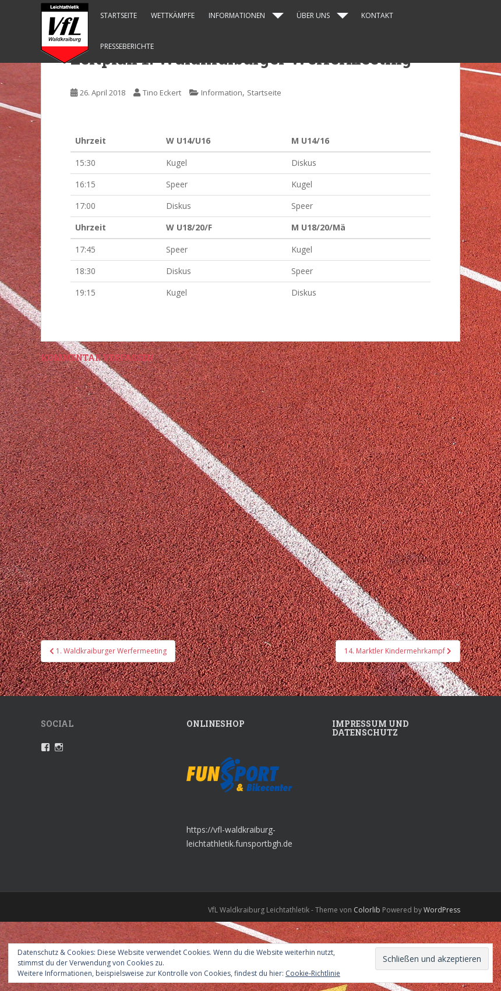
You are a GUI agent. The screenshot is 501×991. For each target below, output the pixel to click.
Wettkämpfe (173, 15)
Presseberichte (127, 46)
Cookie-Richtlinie (312, 973)
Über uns (313, 15)
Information (221, 92)
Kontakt (377, 15)
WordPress (442, 910)
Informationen (237, 15)
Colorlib (367, 910)
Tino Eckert (162, 92)
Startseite (118, 15)
